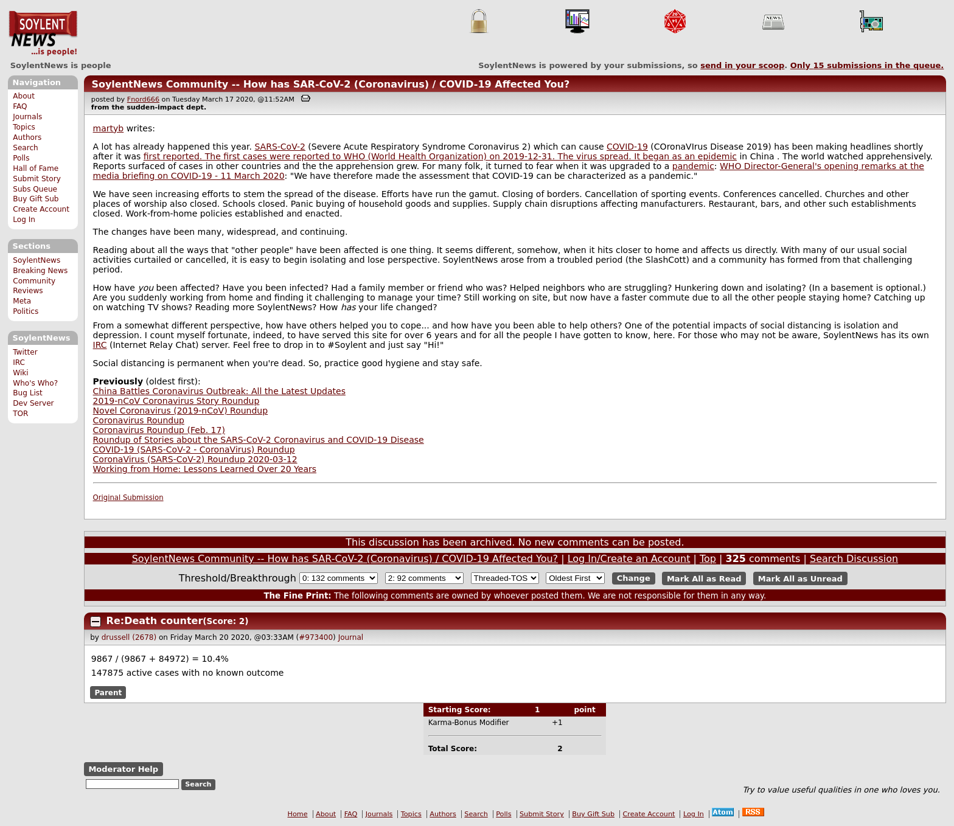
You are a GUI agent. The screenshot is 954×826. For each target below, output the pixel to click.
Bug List (28, 393)
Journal (351, 637)
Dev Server (33, 403)
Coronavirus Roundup (138, 420)
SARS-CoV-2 (279, 146)
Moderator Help (123, 769)
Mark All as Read (704, 578)
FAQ (20, 106)
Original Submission (128, 497)
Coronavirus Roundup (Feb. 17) (159, 430)
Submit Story (37, 179)
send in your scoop (742, 65)
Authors (27, 137)
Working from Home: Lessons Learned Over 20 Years (204, 469)
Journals (27, 117)
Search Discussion (854, 558)
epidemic (717, 156)
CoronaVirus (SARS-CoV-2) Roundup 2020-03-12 (195, 459)
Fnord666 (143, 99)
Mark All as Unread (800, 578)
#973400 (316, 637)
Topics (24, 127)
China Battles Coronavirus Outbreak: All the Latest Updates (219, 391)
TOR (20, 413)
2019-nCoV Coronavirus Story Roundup (176, 401)
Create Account (41, 209)
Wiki (20, 373)
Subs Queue (35, 189)
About (24, 96)
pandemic (693, 166)
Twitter (25, 352)
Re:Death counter (154, 620)
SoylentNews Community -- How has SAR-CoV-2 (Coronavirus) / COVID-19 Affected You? (330, 84)
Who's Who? (35, 383)
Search (25, 148)
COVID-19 (627, 146)
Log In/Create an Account (629, 558)
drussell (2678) (129, 637)
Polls (21, 158)
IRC (19, 362)
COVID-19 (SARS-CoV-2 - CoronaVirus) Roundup (194, 449)
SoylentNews (43, 33)
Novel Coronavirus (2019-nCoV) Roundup (180, 410)
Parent (108, 693)
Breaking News (40, 270)
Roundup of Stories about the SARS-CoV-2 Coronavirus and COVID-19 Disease (258, 440)
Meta (22, 301)
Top (708, 558)
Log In (24, 219)
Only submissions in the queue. (867, 65)
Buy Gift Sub (35, 199)
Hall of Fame (35, 168)
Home (298, 814)
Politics (25, 311)
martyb (108, 128)
